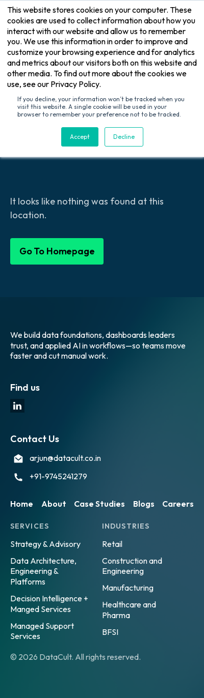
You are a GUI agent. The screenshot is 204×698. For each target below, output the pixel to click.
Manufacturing (128, 588)
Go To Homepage (56, 251)
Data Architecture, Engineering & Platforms (43, 571)
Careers (178, 504)
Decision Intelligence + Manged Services (49, 603)
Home (21, 504)
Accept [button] (80, 136)
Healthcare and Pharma (129, 609)
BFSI (110, 632)
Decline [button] (124, 136)
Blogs (144, 504)
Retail (112, 544)
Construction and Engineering (132, 566)
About (53, 504)
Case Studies (99, 504)
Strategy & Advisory (45, 544)
